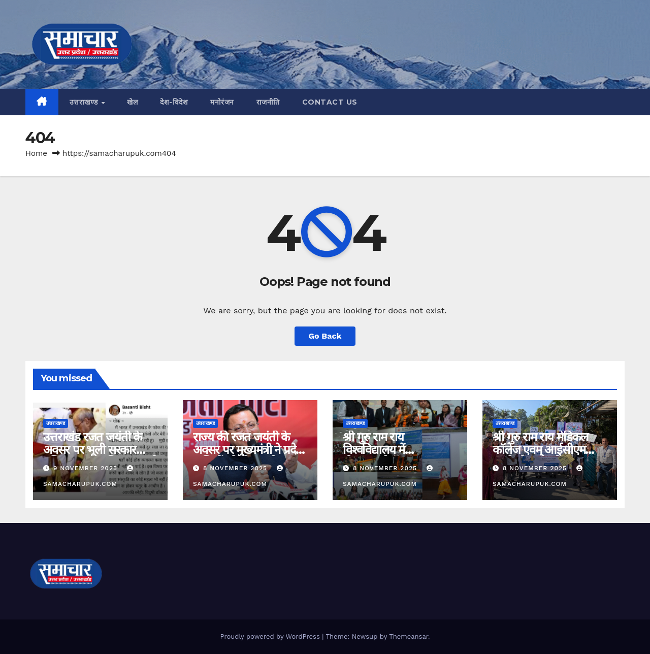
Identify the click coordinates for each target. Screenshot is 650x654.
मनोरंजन (222, 102)
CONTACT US (330, 102)
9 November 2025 (86, 468)
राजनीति (268, 102)
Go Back (325, 336)
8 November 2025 (236, 468)
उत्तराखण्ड (85, 102)
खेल (132, 102)
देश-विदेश (174, 102)
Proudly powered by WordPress (271, 636)
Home (36, 153)
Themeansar (408, 636)
